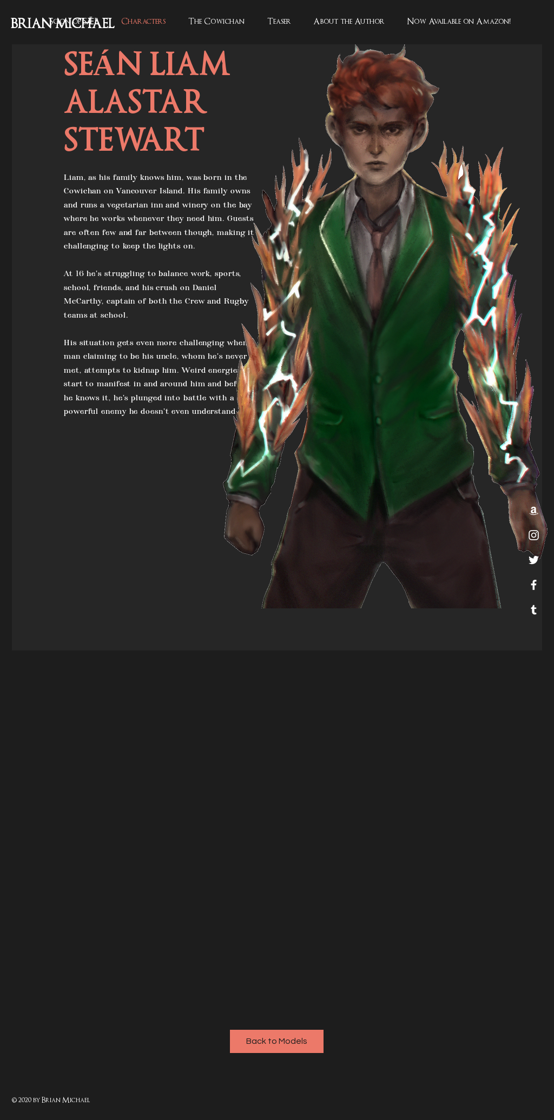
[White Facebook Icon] (533, 585)
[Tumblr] (533, 609)
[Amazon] (533, 510)
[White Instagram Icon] (533, 535)
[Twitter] (533, 560)
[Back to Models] (277, 1041)
